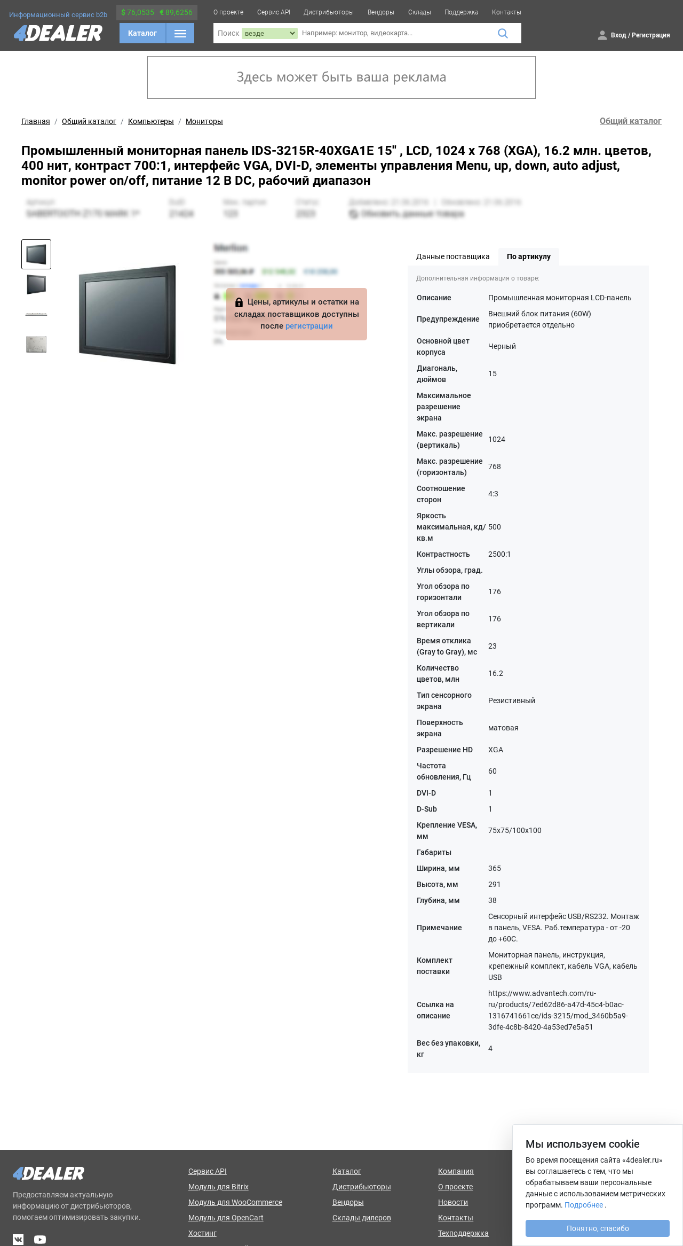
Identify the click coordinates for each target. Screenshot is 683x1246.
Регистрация (651, 35)
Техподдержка (463, 1233)
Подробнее (584, 1205)
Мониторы (204, 121)
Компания (456, 1171)
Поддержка (461, 12)
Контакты (506, 12)
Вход (618, 35)
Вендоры (381, 12)
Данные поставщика (453, 256)
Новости (453, 1202)
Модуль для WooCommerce (235, 1202)
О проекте (228, 12)
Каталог (142, 33)
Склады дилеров (361, 1217)
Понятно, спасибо (598, 1228)
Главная (35, 121)
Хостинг (202, 1233)
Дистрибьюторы (329, 12)
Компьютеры (151, 121)
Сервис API (273, 12)
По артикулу (529, 256)
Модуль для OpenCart (226, 1217)
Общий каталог (89, 121)
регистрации (309, 326)
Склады (419, 12)
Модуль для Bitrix (218, 1186)
